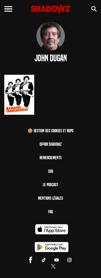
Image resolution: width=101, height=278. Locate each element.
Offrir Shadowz (51, 144)
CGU (50, 171)
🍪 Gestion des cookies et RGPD (50, 130)
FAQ (50, 211)
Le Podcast (50, 184)
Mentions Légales (50, 198)
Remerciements (51, 157)
